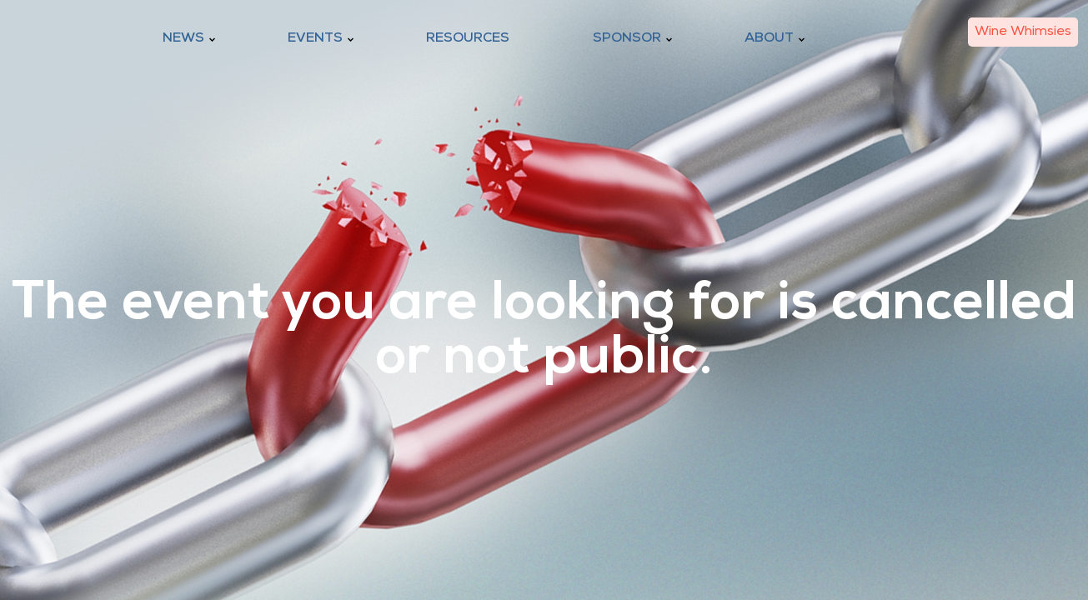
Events (315, 38)
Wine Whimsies (1023, 31)
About (769, 38)
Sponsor (627, 38)
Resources (467, 38)
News (183, 38)
